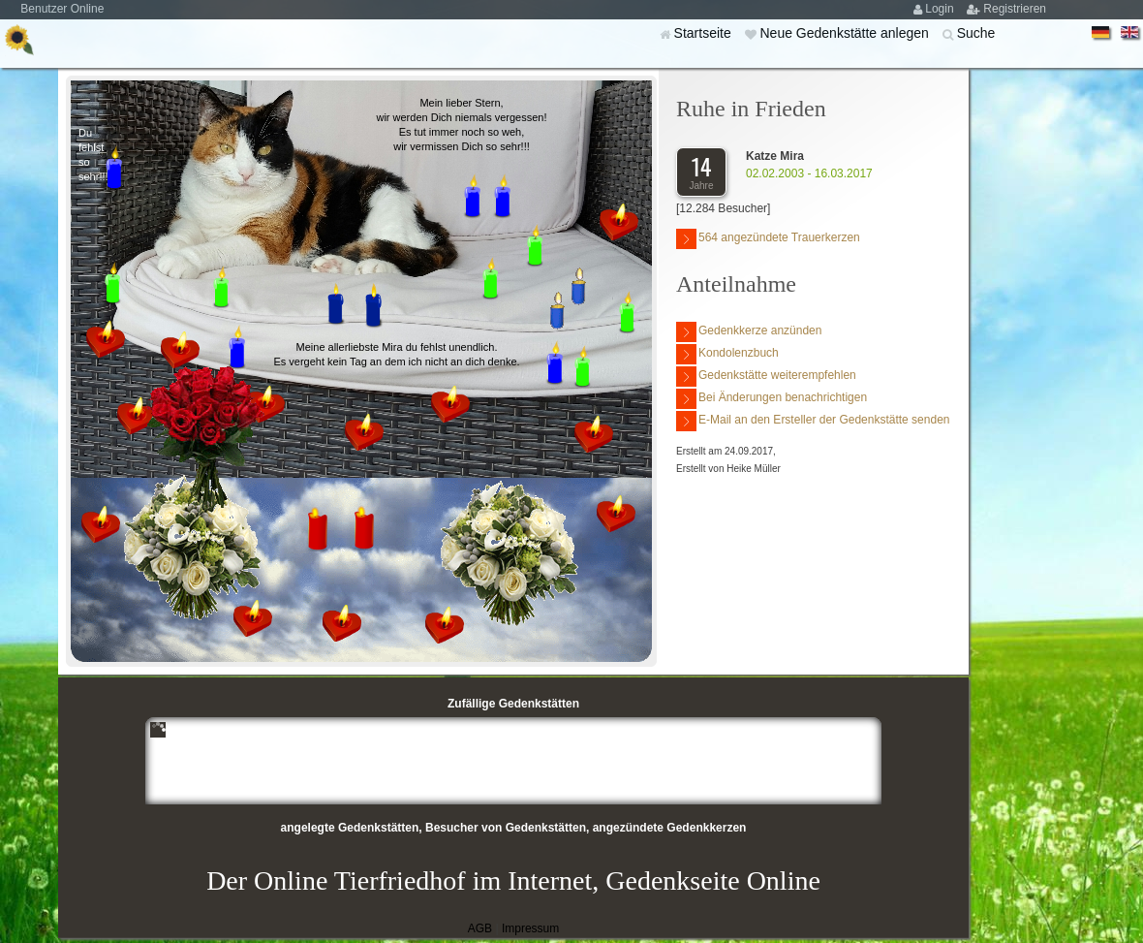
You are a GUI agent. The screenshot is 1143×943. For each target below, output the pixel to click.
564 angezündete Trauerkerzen (768, 239)
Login (941, 9)
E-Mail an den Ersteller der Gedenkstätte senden (812, 421)
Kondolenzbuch (727, 354)
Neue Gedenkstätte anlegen (845, 33)
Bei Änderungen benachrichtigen (771, 399)
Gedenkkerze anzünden (748, 332)
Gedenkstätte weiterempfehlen (766, 376)
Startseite (704, 33)
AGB (480, 928)
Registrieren (1014, 9)
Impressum (530, 928)
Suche (976, 33)
